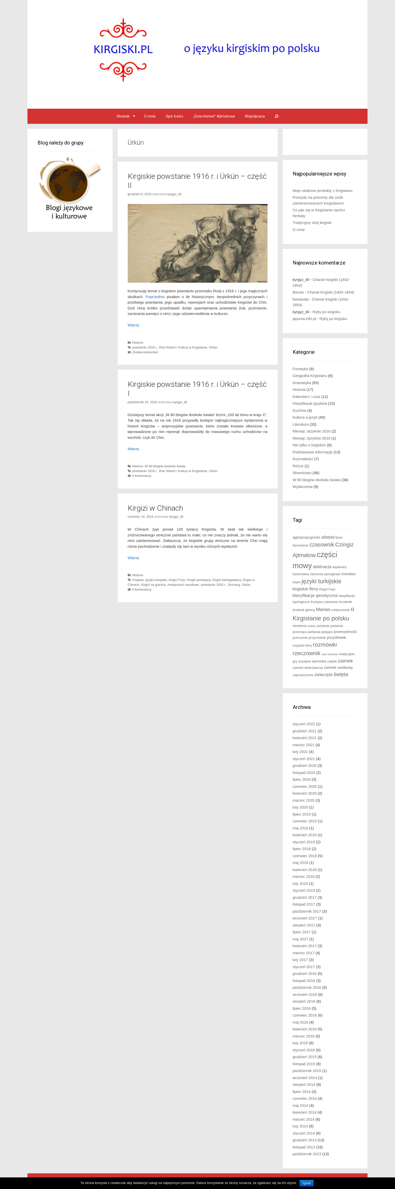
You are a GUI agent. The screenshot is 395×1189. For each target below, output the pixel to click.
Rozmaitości (303, 459)
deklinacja (322, 566)
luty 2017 (300, 960)
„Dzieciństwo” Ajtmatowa (214, 116)
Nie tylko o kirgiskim (309, 445)
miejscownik (340, 610)
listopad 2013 (304, 1147)
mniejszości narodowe (183, 585)
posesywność (345, 631)
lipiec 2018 (302, 849)
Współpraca (255, 116)
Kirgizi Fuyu (177, 580)
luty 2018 (300, 883)
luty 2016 (300, 1043)
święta (341, 674)
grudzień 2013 (305, 1140)
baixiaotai (301, 299)
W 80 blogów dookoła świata (165, 466)
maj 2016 (300, 1022)
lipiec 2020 (302, 779)
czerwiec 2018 (305, 856)
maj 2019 (300, 828)
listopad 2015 (304, 1064)
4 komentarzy (142, 476)
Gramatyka (302, 383)
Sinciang (234, 585)
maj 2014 (300, 1105)
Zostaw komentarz (145, 352)
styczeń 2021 (304, 759)
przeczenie (300, 638)
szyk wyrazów (329, 654)
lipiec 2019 (302, 814)
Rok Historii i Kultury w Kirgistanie (183, 347)
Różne (298, 466)
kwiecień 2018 (305, 869)
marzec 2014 (304, 1119)
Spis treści (174, 116)
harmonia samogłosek (325, 574)
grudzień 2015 (305, 1057)
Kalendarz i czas (306, 396)
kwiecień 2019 (305, 835)
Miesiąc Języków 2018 (312, 438)
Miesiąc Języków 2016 (312, 431)
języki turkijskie (156, 580)
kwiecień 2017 (305, 946)
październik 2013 (307, 1154)
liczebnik (345, 602)
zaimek (345, 660)
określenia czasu (304, 626)
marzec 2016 (304, 1036)
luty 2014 (300, 1126)
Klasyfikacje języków (310, 403)
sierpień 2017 (304, 925)
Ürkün (213, 347)
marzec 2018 (304, 876)
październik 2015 (307, 1070)
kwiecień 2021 (305, 738)
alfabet (327, 537)
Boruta (298, 292)
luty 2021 (300, 751)
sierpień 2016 (304, 1001)
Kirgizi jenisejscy (199, 580)
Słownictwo (302, 473)
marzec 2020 (304, 800)
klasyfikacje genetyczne (315, 595)
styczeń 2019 (304, 842)
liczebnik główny (304, 610)
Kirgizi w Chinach (155, 508)
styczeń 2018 (304, 890)
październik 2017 (307, 911)
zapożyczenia (303, 675)
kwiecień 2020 (305, 793)
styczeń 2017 (304, 967)
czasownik (321, 545)
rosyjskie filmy (302, 645)
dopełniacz (339, 567)
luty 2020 (300, 807)
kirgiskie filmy (305, 589)
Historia (137, 342)
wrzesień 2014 (305, 1078)
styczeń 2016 (304, 1050)
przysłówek (336, 637)
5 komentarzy (142, 589)
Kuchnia (299, 410)
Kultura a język (305, 417)
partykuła (323, 626)
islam (297, 582)
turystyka (305, 661)
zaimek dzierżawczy (308, 668)
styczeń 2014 (304, 1133)
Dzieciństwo (301, 574)
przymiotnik (317, 638)
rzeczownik (306, 653)
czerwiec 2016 (305, 1015)
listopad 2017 (304, 904)
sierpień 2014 (304, 1084)
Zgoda (306, 1183)
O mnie (150, 116)
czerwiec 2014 (305, 1098)
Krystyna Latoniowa (324, 602)
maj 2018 (300, 862)
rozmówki (325, 645)
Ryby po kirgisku (326, 312)
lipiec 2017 (302, 932)
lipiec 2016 (302, 1008)
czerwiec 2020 (305, 786)
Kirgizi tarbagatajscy (226, 580)
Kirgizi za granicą (153, 585)
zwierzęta (323, 674)
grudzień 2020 (305, 765)
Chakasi (138, 580)
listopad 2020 (304, 772)
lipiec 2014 (302, 1091)
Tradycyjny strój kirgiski (312, 222)
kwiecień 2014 (305, 1112)
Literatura (301, 424)
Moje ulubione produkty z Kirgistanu (323, 190)
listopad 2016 (304, 980)
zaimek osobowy (338, 667)
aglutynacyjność (306, 537)
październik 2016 (307, 987)
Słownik (123, 116)
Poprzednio (155, 297)
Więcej (133, 325)
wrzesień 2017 (305, 918)
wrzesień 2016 (305, 994)
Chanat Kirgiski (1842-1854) (330, 292)
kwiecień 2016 (305, 1029)
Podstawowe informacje (313, 452)
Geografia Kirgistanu (310, 375)
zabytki (332, 661)
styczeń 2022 (304, 724)
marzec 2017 (304, 953)
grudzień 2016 (305, 973)
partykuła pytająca (320, 632)
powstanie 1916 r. (144, 347)
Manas (323, 609)
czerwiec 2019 (305, 821)
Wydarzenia (303, 486)
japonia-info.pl (304, 318)
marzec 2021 (304, 745)
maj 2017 (300, 939)
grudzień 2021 (305, 731)
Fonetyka (300, 369)
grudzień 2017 (305, 897)
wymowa (319, 661)
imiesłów (348, 574)
